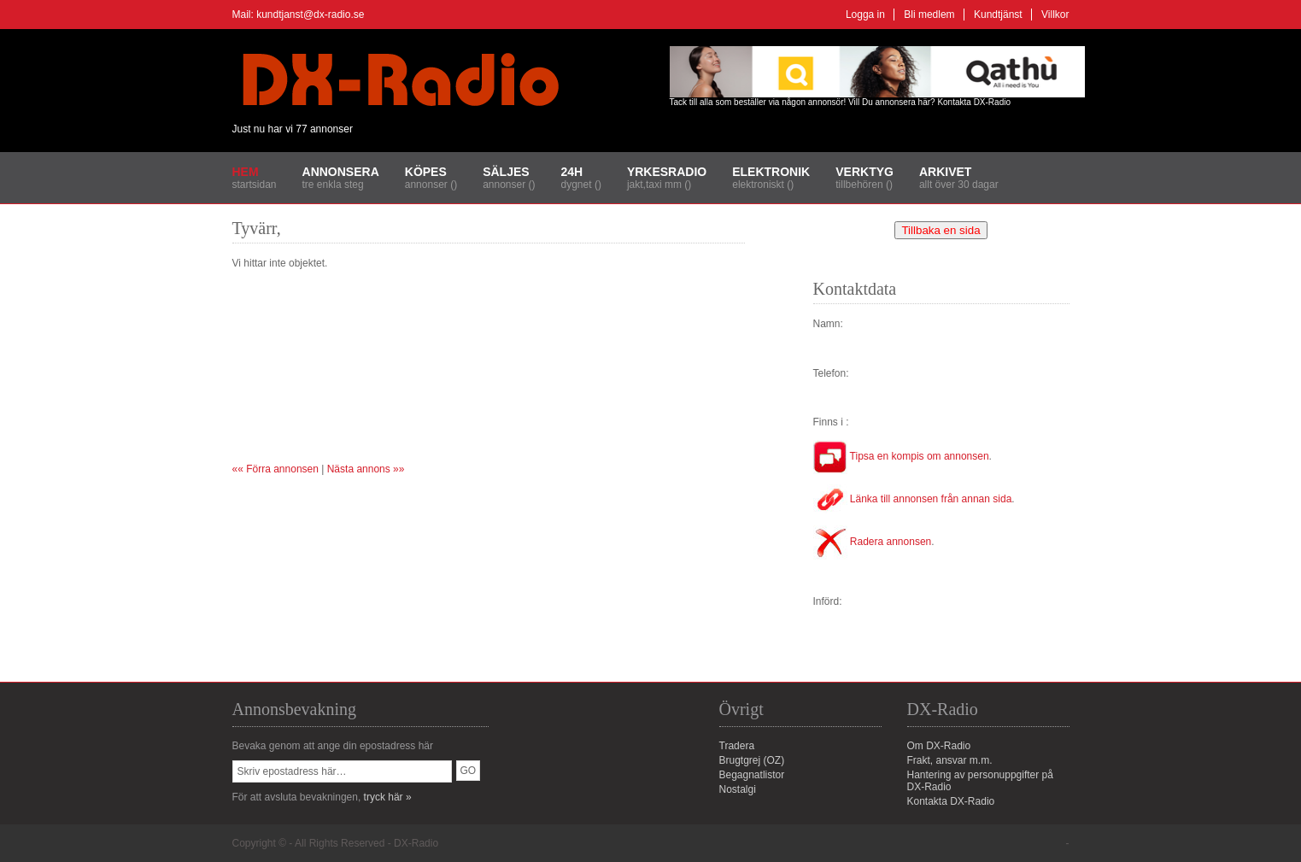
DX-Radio (416, 843)
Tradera (737, 746)
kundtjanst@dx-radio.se (310, 15)
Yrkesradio (666, 172)
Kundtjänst (998, 15)
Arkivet (945, 172)
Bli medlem (929, 15)
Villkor (1055, 15)
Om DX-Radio (939, 746)
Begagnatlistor (752, 775)
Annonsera (340, 172)
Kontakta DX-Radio (974, 102)
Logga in (865, 15)
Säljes (506, 172)
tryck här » (388, 797)
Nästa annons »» (366, 469)
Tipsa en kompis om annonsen (901, 456)
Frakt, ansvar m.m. (950, 760)
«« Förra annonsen (275, 469)
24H (572, 172)
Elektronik (771, 172)
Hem (245, 172)
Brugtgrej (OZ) (752, 760)
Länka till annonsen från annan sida (912, 499)
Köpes (426, 172)
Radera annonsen (872, 542)
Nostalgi (737, 789)
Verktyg (864, 172)
